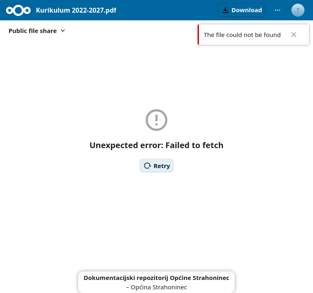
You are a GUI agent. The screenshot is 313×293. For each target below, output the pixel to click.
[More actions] (277, 10)
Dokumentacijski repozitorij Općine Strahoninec (156, 277)
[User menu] (298, 10)
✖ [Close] (294, 35)
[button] (241, 10)
